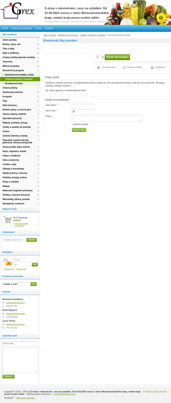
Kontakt (49, 28)
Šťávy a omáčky (11, 182)
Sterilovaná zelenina (13, 92)
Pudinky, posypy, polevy (15, 177)
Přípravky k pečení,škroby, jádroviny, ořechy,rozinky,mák (17, 141)
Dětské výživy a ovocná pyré (17, 109)
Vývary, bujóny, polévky (14, 114)
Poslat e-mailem (134, 67)
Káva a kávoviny (11, 160)
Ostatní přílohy (10, 88)
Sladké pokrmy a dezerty (15, 173)
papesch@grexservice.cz (17, 313)
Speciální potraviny (12, 118)
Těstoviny (7, 61)
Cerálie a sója (9, 164)
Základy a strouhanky (13, 169)
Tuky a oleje (8, 48)
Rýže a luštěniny (11, 53)
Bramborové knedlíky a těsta (19, 75)
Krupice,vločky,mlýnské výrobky (19, 57)
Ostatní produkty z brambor (93, 35)
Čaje (5, 101)
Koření (6, 131)
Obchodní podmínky (21, 28)
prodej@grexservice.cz (16, 303)
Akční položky (10, 40)
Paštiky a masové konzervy (16, 195)
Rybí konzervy (10, 105)
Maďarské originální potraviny (17, 190)
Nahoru (148, 391)
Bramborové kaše (14, 83)
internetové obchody (25, 398)
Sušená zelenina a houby (15, 136)
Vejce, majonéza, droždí (14, 151)
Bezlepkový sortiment (13, 203)
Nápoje (6, 186)
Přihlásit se (19, 226)
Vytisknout (160, 67)
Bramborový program (68, 35)
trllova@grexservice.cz (16, 324)
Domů (5, 28)
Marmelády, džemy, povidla (16, 199)
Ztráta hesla (21, 269)
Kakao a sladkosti (11, 155)
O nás (38, 28)
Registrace (9, 269)
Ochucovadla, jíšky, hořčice (16, 147)
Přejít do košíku (21, 223)
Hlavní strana (50, 35)
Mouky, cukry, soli (11, 44)
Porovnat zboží (109, 67)
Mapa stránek (160, 391)
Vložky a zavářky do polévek (17, 127)
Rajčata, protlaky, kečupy (15, 122)
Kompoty (7, 96)
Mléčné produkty (11, 66)
